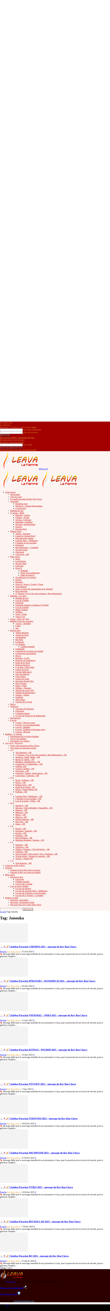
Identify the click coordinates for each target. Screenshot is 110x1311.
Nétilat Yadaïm (21, 610)
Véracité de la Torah (23, 702)
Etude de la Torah (22, 663)
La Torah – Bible (17, 513)
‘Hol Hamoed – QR (23, 753)
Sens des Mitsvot (22, 674)
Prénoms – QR (21, 835)
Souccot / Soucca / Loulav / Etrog (29, 584)
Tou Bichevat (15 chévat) (25, 577)
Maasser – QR (21, 810)
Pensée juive (15, 630)
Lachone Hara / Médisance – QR (28, 796)
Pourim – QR (20, 833)
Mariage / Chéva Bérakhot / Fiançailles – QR (33, 808)
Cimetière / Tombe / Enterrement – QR (31, 773)
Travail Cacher (21, 550)
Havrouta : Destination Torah (22, 902)
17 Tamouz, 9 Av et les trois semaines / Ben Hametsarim (38, 594)
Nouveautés (15, 494)
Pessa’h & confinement (30, 573)
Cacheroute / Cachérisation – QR (29, 764)
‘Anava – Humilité (23, 623)
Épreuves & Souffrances (25, 660)
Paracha (18, 527)
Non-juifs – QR (21, 822)
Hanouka (19, 582)
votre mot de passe (30, 432)
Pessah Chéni (20, 564)
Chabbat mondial (28, 647)
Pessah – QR (20, 829)
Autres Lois (20, 617)
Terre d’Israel (20, 683)
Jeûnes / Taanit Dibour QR (26, 789)
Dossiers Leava (16, 877)
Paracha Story (21, 529)
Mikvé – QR (20, 815)
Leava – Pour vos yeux (19, 619)
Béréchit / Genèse (22, 515)
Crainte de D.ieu (22, 670)
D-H (12, 778)
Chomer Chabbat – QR (24, 769)
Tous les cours (16, 497)
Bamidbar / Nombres (24, 522)
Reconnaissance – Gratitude (26, 547)
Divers (18, 656)
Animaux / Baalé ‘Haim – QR (27, 757)
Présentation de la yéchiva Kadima (24, 736)
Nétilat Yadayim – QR (24, 819)
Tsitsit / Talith (21, 614)
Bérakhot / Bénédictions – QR (27, 762)
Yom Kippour (21, 587)
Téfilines (19, 612)
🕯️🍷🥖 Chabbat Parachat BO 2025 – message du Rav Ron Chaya (34, 1256)
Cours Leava (10, 492)
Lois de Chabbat (22, 600)
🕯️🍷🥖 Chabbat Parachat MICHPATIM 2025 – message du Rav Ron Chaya (40, 1152)
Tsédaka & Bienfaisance (25, 693)
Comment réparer (22, 713)
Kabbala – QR (21, 792)
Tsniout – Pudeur (22, 695)
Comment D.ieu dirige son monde (29, 651)
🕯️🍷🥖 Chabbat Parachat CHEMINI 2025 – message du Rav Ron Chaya (38, 946)
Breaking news (21, 504)
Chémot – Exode (22, 517)
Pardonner (19, 545)
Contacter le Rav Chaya (15, 865)
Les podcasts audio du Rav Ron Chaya (26, 499)
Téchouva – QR (21, 847)
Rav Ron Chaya (13, 951)
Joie (17, 628)
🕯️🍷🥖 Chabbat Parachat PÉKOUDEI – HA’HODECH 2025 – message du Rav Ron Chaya (47, 981)
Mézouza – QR (21, 812)
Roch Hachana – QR (23, 838)
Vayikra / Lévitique (23, 520)
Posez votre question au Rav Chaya (24, 746)
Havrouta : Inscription (19, 900)
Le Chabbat (20, 644)
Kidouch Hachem (22, 665)
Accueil (3, 912)
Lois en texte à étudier (19, 886)
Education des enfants (24, 538)
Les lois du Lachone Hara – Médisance (31, 891)
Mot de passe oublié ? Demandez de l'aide (17, 438)
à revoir (13, 720)
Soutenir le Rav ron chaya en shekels (25, 872)
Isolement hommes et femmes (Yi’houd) (32, 605)
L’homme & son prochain (25, 543)
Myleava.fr (11, 1282)
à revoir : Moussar (22, 732)
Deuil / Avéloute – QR (24, 780)
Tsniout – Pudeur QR (24, 859)
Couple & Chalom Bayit (25, 536)
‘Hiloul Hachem (22, 633)
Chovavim (19, 552)
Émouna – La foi (22, 658)
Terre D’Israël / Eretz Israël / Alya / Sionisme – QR (36, 854)
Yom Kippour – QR (23, 863)
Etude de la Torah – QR (25, 787)
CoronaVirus (20, 508)
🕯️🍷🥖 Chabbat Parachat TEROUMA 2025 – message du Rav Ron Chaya (39, 1118)
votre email (27, 445)
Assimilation (20, 637)
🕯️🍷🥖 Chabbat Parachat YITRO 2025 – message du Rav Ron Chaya (36, 1187)
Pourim (18, 580)
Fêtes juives (15, 557)
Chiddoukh (19, 649)
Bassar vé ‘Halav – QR (24, 759)
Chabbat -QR (20, 766)
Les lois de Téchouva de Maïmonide (30, 716)
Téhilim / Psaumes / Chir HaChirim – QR (32, 849)
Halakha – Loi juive (18, 596)
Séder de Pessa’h (27, 575)
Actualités (14, 501)
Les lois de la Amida (23, 884)
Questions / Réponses (14, 743)
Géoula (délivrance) (23, 672)
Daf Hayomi (15, 718)
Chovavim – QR (22, 554)
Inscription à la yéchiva (19, 741)
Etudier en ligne (11, 898)
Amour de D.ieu (22, 635)
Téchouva (14, 706)
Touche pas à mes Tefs (24, 690)
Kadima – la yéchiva (13, 734)
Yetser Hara (20, 700)
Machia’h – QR (21, 806)
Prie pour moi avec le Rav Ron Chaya (25, 905)
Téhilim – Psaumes (23, 688)
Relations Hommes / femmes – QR (29, 840)
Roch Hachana (21, 591)
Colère (18, 626)
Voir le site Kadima (18, 739)
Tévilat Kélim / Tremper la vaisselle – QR (32, 856)
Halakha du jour (16, 511)
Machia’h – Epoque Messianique (28, 506)
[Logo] (19, 488)
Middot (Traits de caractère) (21, 621)
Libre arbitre (20, 676)
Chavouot (19, 566)
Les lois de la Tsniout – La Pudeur (29, 895)
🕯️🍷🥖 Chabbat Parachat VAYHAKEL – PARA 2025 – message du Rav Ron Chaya (43, 1015)
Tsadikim (19, 697)
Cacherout (19, 642)
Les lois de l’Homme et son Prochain (30, 893)
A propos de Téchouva (24, 709)
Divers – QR (20, 782)
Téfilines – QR (21, 852)
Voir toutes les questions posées (23, 748)
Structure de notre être (24, 681)
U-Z (12, 861)
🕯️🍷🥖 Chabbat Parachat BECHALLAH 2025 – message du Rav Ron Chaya (40, 1221)
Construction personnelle (25, 653)
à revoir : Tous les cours (25, 723)
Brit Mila (19, 640)
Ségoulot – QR (21, 845)
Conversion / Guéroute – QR (27, 776)
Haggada (24, 570)
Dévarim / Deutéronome (25, 524)
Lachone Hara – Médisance (26, 541)
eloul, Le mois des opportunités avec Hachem (34, 589)
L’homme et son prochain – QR (28, 799)
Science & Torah (22, 679)
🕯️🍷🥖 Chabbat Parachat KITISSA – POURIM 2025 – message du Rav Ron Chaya (43, 1049)
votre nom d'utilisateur (32, 430)
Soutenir (8, 868)
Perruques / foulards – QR (26, 831)
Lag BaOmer (20, 561)
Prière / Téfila (21, 686)
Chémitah (19, 603)
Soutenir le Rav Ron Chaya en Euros (25, 870)
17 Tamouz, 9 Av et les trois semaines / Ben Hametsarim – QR (41, 755)
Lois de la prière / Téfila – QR (27, 801)
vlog (7, 1305)
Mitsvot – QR (21, 817)
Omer (17, 559)
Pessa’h (18, 568)
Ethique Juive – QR (23, 785)
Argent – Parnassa (22, 534)
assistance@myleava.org (24, 1301)
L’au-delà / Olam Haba (24, 667)
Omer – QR (20, 824)
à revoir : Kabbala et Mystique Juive (30, 729)
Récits (12, 704)
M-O (12, 803)
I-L (11, 794)
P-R (11, 826)
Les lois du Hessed (23, 888)
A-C (12, 750)
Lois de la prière (22, 607)
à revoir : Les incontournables (27, 725)
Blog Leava (10, 875)
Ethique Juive (16, 531)
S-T (11, 842)
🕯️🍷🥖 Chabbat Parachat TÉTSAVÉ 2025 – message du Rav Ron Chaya (38, 1084)
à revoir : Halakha (22, 727)
